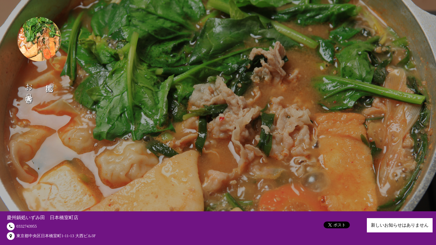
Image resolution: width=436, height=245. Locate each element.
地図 (49, 79)
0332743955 (26, 226)
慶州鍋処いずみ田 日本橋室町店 (42, 217)
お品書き (29, 89)
